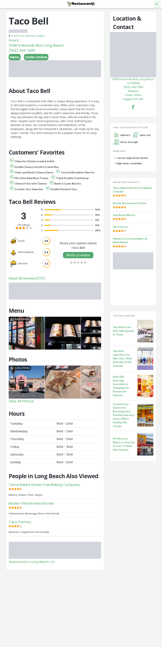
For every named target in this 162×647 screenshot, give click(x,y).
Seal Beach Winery (124, 215)
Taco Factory (20, 521)
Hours (14, 40)
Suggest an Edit (133, 99)
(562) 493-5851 (22, 50)
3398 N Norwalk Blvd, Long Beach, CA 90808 (133, 81)
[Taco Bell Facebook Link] (133, 107)
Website (133, 91)
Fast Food (18, 36)
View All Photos (21, 401)
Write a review (78, 255)
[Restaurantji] (81, 4)
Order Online (36, 57)
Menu (14, 57)
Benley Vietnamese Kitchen (31, 503)
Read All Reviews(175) (27, 278)
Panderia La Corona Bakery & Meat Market (130, 240)
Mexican (30, 36)
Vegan (40, 36)
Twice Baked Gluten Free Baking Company (44, 484)
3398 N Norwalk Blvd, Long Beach (36, 45)
